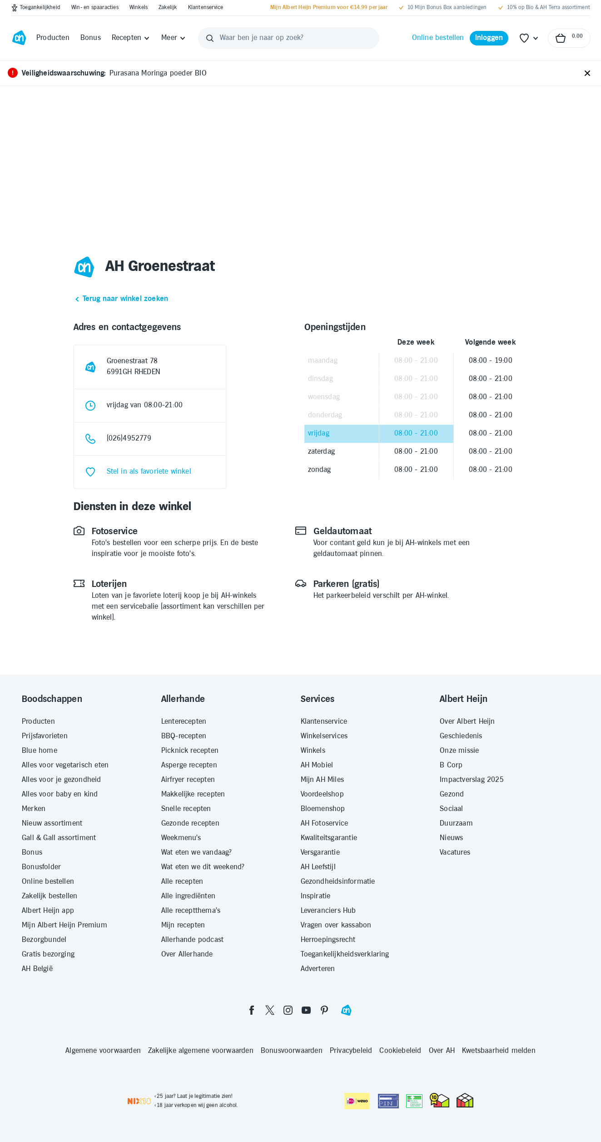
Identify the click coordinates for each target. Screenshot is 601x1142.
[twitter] (269, 1010)
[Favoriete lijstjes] (529, 38)
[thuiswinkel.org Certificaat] (439, 1100)
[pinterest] (324, 1010)
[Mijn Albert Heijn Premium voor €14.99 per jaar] (328, 7)
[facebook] (251, 1010)
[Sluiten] (587, 74)
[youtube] (306, 1010)
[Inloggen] (489, 38)
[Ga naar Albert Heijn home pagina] (19, 38)
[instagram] (288, 1010)
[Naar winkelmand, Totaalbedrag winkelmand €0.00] (569, 38)
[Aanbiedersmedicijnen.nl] (414, 1101)
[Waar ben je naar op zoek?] (288, 38)
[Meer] (174, 38)
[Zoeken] (209, 38)
